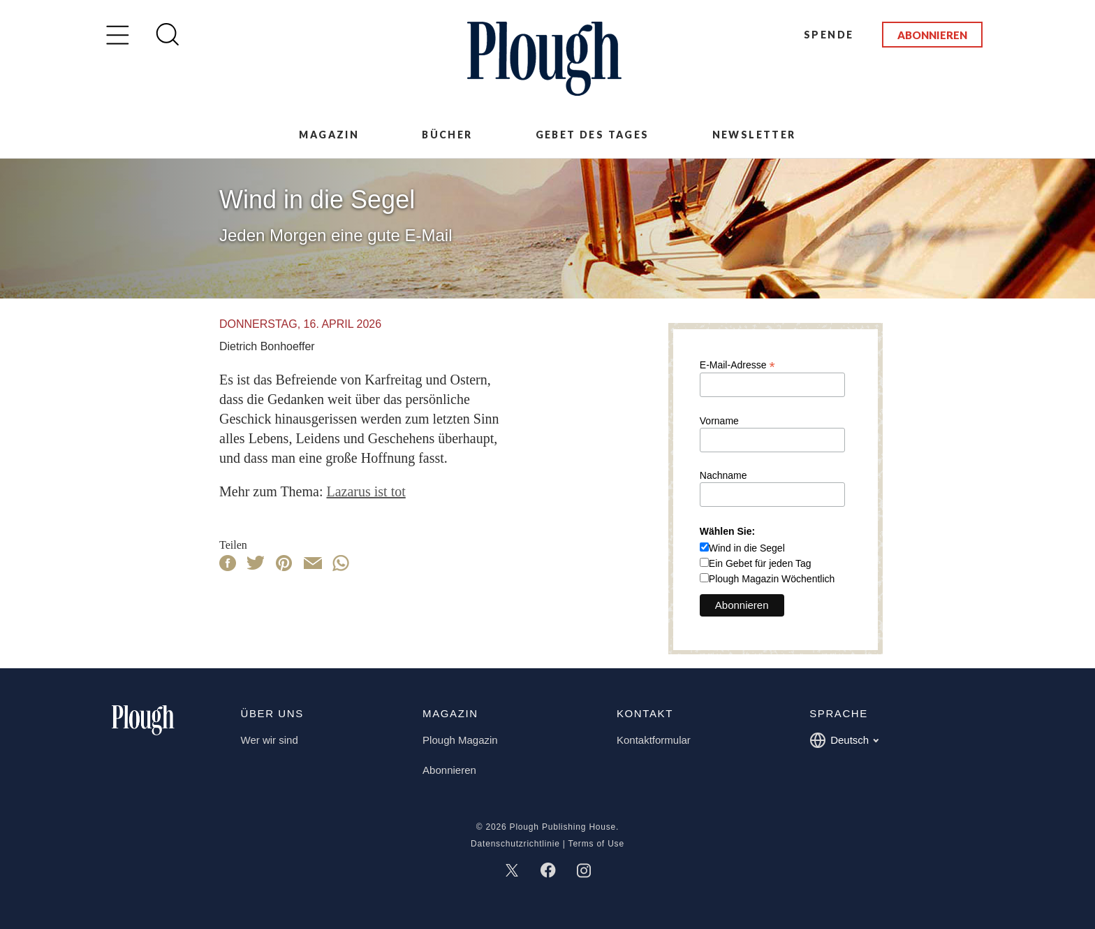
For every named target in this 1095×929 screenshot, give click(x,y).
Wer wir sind (269, 740)
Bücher (447, 135)
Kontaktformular (654, 740)
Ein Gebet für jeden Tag (760, 563)
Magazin (329, 135)
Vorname (719, 421)
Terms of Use (596, 844)
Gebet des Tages (592, 135)
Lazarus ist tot (365, 491)
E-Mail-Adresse (737, 364)
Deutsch (844, 740)
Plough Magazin (460, 740)
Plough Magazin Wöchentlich (772, 578)
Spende (828, 35)
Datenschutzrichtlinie (515, 844)
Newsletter (754, 135)
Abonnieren (932, 35)
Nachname (723, 475)
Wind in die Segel (747, 548)
